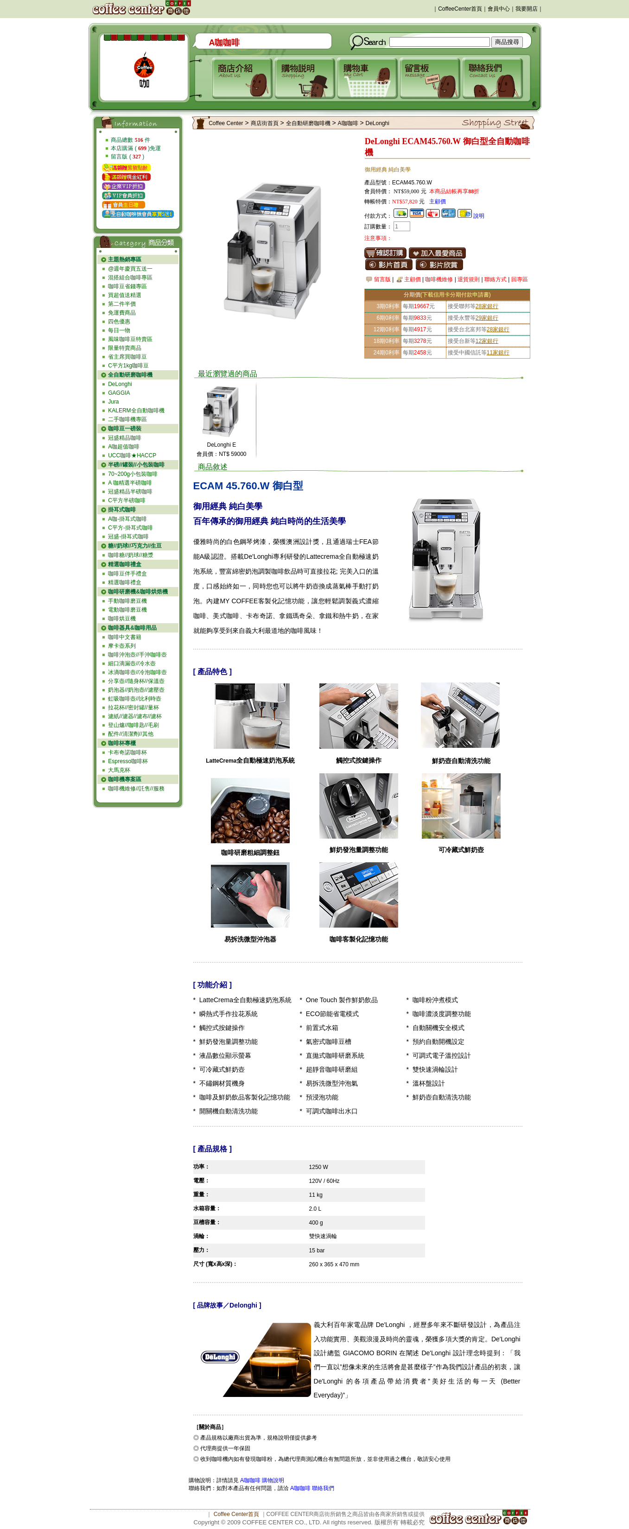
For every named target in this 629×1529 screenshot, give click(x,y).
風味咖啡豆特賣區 (130, 339)
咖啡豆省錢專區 (127, 286)
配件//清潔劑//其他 (130, 734)
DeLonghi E (221, 445)
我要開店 (526, 9)
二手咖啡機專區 (127, 419)
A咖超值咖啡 (124, 446)
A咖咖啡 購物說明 (262, 1480)
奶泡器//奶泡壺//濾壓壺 (136, 690)
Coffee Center (226, 123)
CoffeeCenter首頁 (460, 9)
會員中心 (499, 9)
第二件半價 (122, 304)
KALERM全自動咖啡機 (136, 410)
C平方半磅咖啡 (127, 500)
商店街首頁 (265, 123)
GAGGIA (119, 393)
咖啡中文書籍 (124, 637)
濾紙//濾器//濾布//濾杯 (135, 716)
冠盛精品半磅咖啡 (130, 491)
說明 (478, 216)
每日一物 (119, 330)
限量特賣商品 (124, 348)
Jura (113, 401)
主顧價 (437, 201)
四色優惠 (119, 321)
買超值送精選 (124, 295)
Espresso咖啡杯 (128, 761)
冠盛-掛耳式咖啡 (128, 536)
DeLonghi (120, 384)
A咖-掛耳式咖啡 (127, 519)
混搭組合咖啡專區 (130, 277)
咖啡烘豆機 (122, 618)
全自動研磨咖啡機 (308, 123)
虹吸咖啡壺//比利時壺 (134, 698)
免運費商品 (122, 313)
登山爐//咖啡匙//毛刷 (133, 725)
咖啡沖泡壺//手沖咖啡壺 (137, 654)
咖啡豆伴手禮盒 (127, 573)
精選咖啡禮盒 (124, 582)
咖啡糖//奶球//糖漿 (130, 555)
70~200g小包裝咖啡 (133, 474)
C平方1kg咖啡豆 (128, 365)
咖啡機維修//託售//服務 (136, 788)
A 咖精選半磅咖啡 (130, 483)
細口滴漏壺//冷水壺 (132, 663)
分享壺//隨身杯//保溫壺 (136, 681)
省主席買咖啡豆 (127, 357)
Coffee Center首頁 (237, 1514)
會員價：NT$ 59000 (221, 454)
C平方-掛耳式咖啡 (130, 527)
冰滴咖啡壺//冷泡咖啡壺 (137, 672)
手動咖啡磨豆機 (127, 601)
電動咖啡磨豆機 (127, 610)
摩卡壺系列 (122, 646)
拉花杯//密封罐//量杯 (133, 707)
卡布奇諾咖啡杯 (127, 752)
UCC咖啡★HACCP (132, 455)
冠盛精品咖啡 (124, 438)
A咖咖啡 (348, 123)
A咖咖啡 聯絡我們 (312, 1488)
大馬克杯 (119, 770)
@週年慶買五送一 (130, 268)
